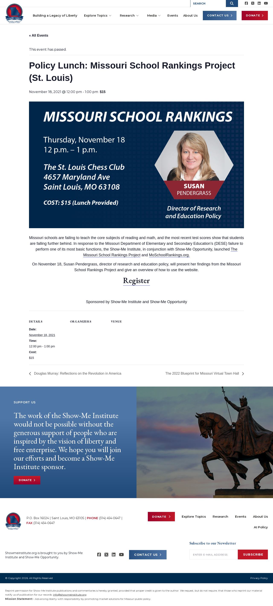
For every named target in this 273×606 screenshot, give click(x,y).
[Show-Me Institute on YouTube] (266, 3)
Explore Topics (97, 15)
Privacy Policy (259, 578)
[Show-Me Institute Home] (15, 12)
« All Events (38, 35)
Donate (255, 15)
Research (129, 15)
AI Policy (261, 527)
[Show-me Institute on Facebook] (246, 3)
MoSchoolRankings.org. (169, 255)
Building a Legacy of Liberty (55, 15)
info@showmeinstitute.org (69, 594)
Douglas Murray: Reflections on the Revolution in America (77, 373)
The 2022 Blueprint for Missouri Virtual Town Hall (202, 373)
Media (154, 15)
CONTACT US (147, 555)
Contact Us (219, 15)
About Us (190, 15)
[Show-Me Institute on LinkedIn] (259, 3)
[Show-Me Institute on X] (252, 3)
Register (136, 280)
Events (172, 15)
